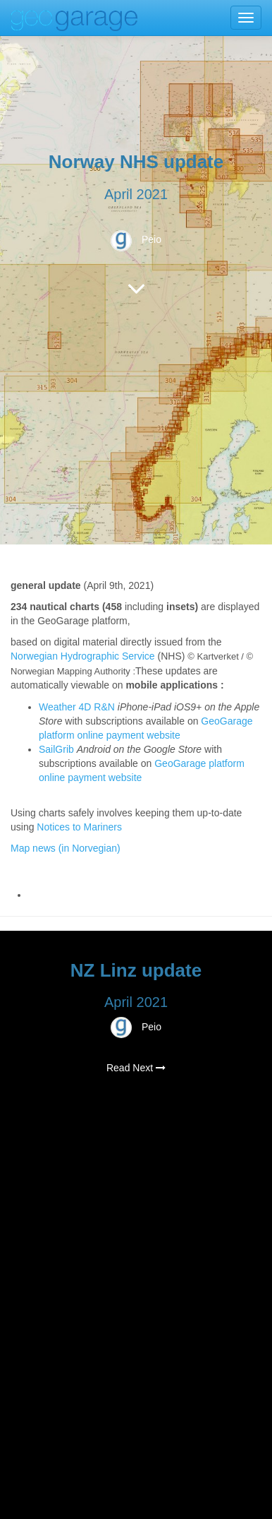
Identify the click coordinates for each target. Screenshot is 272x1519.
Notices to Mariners (79, 827)
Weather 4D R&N (77, 707)
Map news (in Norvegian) (65, 848)
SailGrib (56, 749)
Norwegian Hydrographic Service (83, 656)
